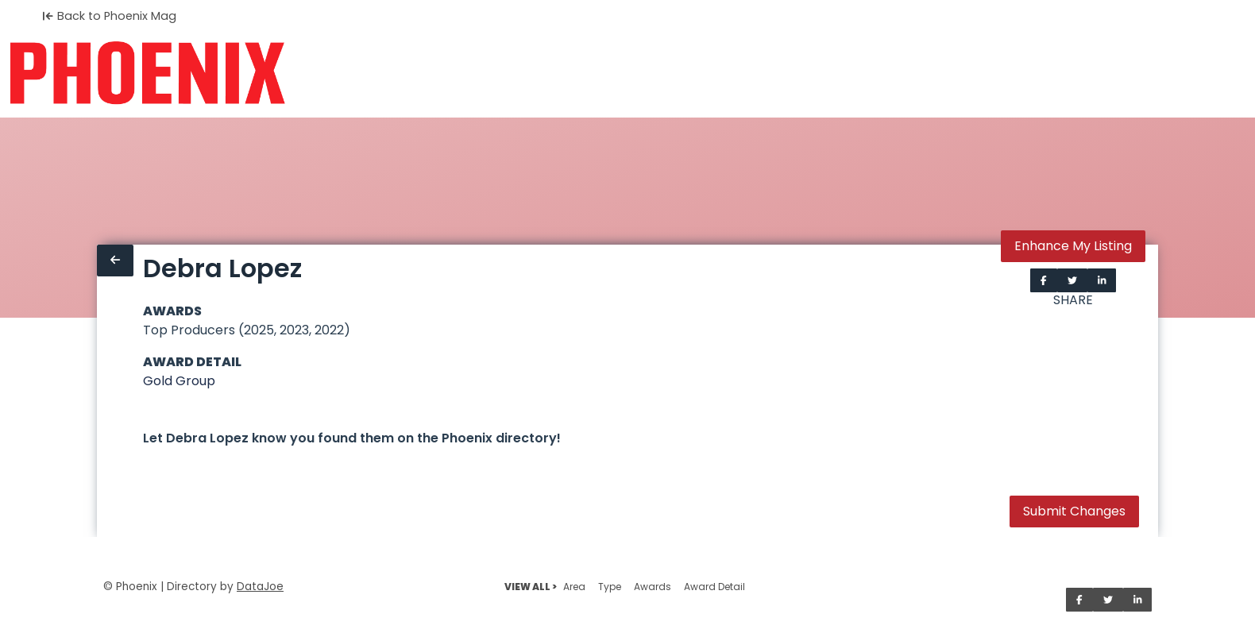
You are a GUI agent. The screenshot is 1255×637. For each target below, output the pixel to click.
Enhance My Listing (1073, 246)
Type (609, 586)
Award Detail (714, 586)
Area (574, 586)
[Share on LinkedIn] (1102, 280)
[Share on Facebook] (1043, 280)
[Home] (147, 73)
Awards (652, 586)
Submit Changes (1074, 511)
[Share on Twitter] (1072, 280)
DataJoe (260, 586)
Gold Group (179, 381)
